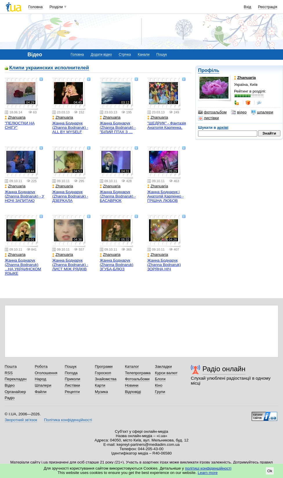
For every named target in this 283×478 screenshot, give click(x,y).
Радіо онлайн (224, 369)
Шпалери (43, 385)
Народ (40, 379)
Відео (10, 385)
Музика (101, 392)
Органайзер (15, 392)
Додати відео (101, 54)
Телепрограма (138, 373)
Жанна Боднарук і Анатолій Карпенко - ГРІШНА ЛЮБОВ (165, 196)
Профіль (208, 70)
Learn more (208, 472)
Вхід (247, 7)
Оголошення (46, 373)
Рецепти (72, 392)
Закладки (163, 366)
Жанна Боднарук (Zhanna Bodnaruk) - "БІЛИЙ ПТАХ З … (118, 127)
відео (238, 112)
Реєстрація (267, 7)
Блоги (160, 379)
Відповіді (133, 392)
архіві (222, 127)
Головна (35, 7)
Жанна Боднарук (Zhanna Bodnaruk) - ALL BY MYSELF (70, 127)
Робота (41, 366)
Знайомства (106, 379)
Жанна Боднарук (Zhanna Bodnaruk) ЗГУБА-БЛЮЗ (116, 264)
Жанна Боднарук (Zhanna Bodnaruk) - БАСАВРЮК (118, 196)
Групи (160, 392)
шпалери (262, 112)
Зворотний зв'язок (21, 420)
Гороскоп (103, 373)
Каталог (132, 366)
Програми (104, 366)
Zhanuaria (15, 117)
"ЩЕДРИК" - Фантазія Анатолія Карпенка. (166, 125)
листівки (208, 118)
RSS (9, 373)
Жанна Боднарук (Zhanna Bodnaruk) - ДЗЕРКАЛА (70, 196)
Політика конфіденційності (68, 420)
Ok (269, 471)
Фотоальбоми (137, 379)
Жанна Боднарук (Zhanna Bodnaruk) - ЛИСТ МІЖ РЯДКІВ (70, 264)
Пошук (161, 54)
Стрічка (125, 54)
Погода (71, 373)
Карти (100, 385)
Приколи (72, 379)
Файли (41, 392)
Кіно (158, 385)
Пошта (11, 366)
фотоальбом (212, 112)
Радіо (9, 398)
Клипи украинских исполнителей (49, 68)
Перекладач (15, 379)
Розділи (56, 7)
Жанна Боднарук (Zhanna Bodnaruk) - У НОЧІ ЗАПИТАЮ (24, 196)
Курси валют (166, 373)
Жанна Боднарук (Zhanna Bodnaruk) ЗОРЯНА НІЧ (164, 264)
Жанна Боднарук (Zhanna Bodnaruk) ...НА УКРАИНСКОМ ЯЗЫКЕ (23, 267)
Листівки (72, 385)
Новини (132, 385)
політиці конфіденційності (208, 468)
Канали (144, 54)
